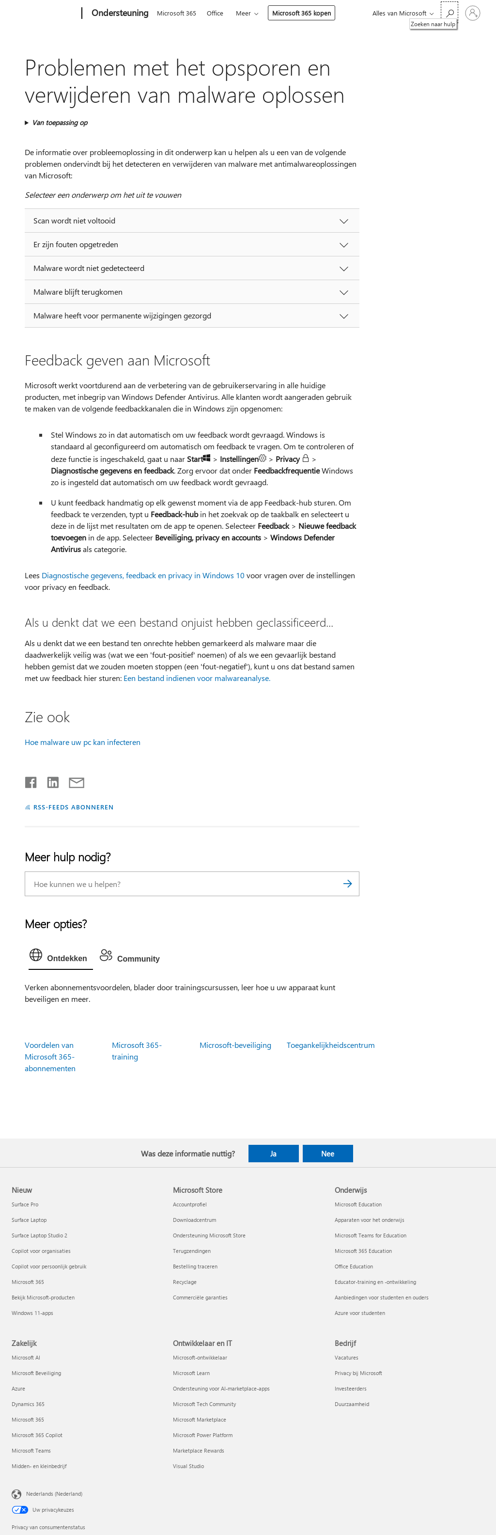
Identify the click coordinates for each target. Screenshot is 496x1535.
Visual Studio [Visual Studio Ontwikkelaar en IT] (188, 1466)
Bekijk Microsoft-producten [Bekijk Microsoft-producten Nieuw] (43, 1297)
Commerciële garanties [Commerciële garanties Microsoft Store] (200, 1297)
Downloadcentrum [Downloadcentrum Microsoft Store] (194, 1219)
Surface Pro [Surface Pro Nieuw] (25, 1204)
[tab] (61, 957)
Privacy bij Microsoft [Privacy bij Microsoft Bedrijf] (358, 1373)
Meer (243, 13)
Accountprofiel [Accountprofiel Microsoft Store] (190, 1204)
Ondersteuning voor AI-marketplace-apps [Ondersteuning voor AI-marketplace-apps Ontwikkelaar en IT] (221, 1388)
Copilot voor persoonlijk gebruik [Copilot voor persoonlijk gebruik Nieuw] (49, 1266)
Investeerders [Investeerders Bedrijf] (351, 1388)
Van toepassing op (59, 122)
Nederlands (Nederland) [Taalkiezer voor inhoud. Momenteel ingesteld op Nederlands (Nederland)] (54, 1493)
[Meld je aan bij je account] (472, 13)
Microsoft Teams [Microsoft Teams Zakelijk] (31, 1450)
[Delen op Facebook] (31, 780)
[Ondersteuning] (119, 13)
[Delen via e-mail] (72, 780)
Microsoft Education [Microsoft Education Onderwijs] (358, 1204)
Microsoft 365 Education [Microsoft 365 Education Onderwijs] (363, 1250)
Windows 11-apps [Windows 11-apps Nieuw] (32, 1312)
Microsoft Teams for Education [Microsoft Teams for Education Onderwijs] (370, 1235)
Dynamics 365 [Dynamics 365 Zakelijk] (28, 1404)
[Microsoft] (45, 13)
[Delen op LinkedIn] (49, 780)
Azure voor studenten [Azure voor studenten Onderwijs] (360, 1312)
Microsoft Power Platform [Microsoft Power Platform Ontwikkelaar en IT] (202, 1435)
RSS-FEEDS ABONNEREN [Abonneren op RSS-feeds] (73, 807)
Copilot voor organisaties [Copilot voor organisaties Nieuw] (41, 1250)
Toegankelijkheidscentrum (331, 1045)
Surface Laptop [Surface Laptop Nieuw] (29, 1219)
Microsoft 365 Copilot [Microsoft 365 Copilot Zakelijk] (37, 1435)
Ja (273, 1153)
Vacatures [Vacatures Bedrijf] (346, 1357)
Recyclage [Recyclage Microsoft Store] (185, 1281)
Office (215, 13)
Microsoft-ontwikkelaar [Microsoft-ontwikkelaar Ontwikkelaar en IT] (200, 1357)
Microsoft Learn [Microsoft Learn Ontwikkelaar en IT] (191, 1373)
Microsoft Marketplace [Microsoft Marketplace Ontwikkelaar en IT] (199, 1419)
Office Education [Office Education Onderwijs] (354, 1266)
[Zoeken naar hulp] (449, 12)
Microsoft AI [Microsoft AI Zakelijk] (26, 1357)
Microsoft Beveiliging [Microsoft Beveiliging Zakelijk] (36, 1373)
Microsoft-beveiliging (235, 1045)
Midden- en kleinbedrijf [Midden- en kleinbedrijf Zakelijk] (39, 1466)
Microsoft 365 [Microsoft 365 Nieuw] (28, 1281)
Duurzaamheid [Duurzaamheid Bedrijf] (352, 1404)
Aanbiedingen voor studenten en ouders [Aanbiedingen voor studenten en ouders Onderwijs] (382, 1297)
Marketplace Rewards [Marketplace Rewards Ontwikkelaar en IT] (198, 1450)
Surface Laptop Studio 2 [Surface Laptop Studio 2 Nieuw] (39, 1235)
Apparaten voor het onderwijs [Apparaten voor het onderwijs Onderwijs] (369, 1219)
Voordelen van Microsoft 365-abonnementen (50, 1056)
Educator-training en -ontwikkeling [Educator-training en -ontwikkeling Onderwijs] (375, 1281)
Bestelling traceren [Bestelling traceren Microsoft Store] (195, 1266)
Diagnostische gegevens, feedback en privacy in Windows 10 (143, 575)
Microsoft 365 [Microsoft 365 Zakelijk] (28, 1419)
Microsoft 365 (176, 13)
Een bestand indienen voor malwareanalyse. (197, 678)
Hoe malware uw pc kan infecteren (82, 742)
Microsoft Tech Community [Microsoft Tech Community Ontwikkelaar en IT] (204, 1404)
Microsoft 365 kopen (301, 13)
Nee (327, 1153)
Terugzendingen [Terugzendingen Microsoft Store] (192, 1250)
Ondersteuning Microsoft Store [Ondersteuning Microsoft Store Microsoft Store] (209, 1235)
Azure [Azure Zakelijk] (18, 1388)
